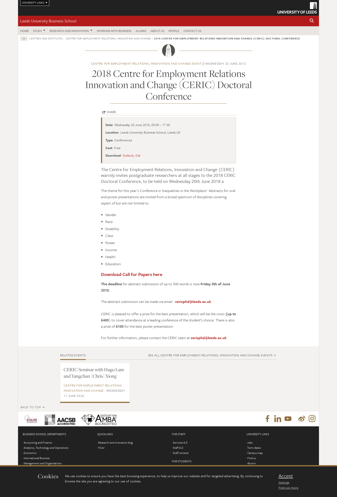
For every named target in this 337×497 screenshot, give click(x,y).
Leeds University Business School (48, 21)
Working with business (114, 30)
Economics (30, 453)
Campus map (255, 453)
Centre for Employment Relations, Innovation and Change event (146, 63)
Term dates (254, 448)
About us (157, 30)
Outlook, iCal (131, 155)
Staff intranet (181, 453)
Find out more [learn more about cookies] (288, 487)
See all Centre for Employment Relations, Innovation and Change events (210, 355)
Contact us (192, 30)
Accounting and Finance (38, 442)
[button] (312, 21)
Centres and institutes (46, 38)
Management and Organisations (42, 463)
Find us (251, 458)
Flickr (101, 448)
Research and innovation (69, 30)
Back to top (31, 407)
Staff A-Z (178, 448)
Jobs (250, 442)
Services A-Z (180, 442)
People (173, 30)
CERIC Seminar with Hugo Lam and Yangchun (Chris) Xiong (94, 372)
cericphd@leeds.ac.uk (193, 301)
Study (37, 30)
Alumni (141, 30)
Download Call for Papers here (131, 274)
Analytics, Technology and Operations (46, 448)
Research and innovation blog (115, 442)
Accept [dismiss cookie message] (286, 475)
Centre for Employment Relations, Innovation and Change (108, 38)
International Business (37, 458)
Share (111, 111)
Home (24, 30)
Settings (284, 482)
